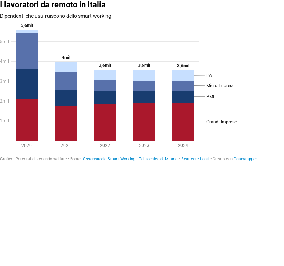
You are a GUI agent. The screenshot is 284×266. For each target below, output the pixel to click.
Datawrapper (245, 159)
